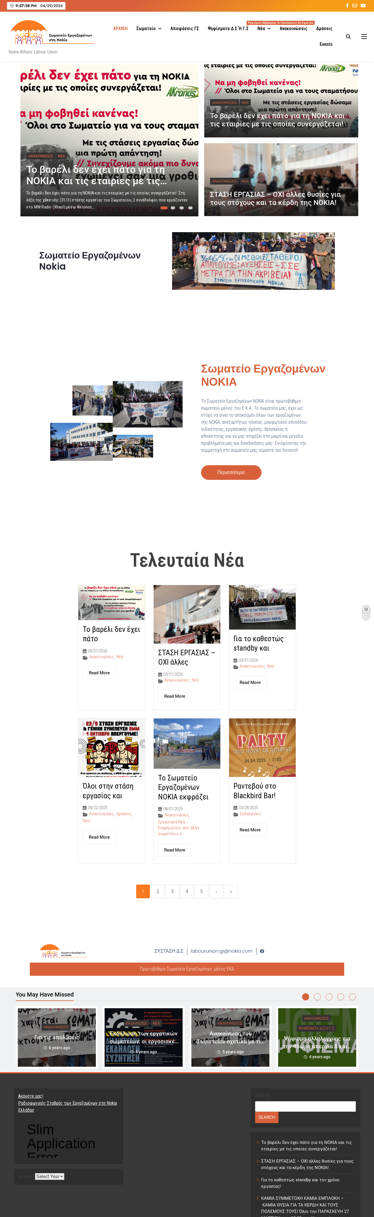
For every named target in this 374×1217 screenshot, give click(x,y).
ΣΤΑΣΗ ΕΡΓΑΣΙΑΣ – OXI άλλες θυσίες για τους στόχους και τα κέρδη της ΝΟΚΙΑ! (275, 198)
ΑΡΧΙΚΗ (120, 28)
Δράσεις (324, 28)
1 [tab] (163, 209)
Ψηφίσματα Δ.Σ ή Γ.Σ (230, 26)
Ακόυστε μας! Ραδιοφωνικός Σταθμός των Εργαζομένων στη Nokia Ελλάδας (67, 1103)
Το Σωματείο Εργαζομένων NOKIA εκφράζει (183, 787)
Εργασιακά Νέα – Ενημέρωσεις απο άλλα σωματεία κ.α (178, 827)
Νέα (261, 28)
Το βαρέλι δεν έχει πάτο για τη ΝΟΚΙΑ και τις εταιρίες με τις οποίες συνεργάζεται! (95, 181)
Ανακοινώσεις (293, 28)
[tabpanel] (109, 140)
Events (326, 44)
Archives (26, 1177)
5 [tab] (352, 996)
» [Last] (231, 891)
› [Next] (216, 891)
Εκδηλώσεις (251, 813)
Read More (99, 672)
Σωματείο (146, 28)
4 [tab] (191, 209)
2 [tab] (174, 209)
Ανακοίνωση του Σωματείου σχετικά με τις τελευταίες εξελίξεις (230, 1041)
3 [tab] (182, 209)
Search (262, 1095)
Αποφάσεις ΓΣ (184, 28)
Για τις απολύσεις (56, 1037)
